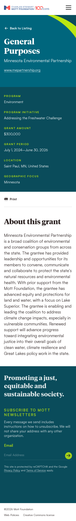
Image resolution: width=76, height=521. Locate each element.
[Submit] (68, 455)
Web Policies (11, 515)
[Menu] (68, 7)
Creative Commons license (38, 515)
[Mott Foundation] (26, 7)
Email (8, 445)
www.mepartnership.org (22, 70)
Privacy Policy (12, 470)
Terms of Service (36, 470)
